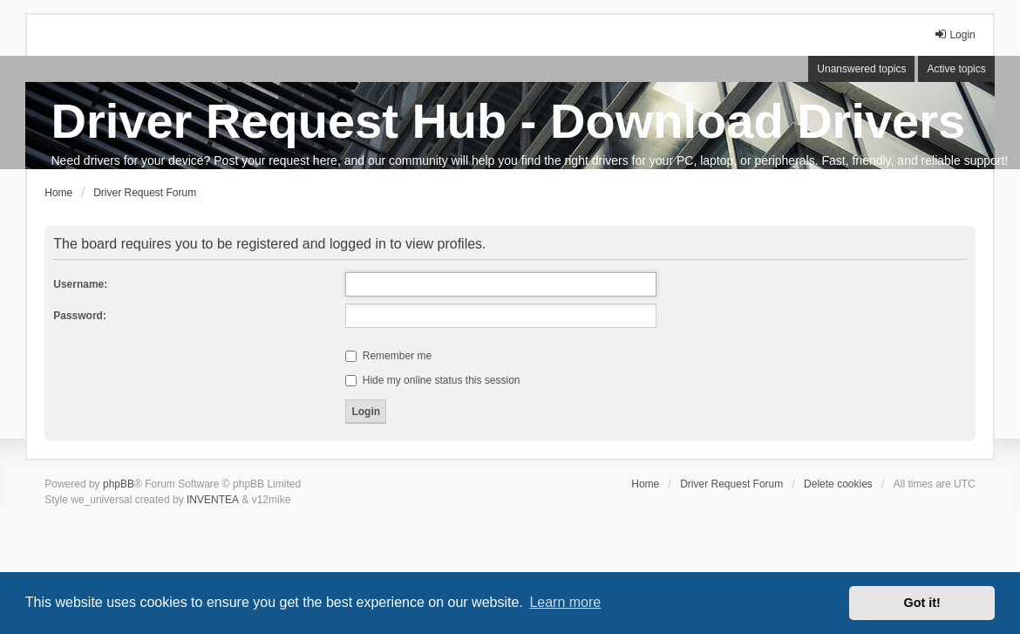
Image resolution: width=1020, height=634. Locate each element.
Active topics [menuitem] (956, 69)
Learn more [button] (565, 602)
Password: (79, 316)
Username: (80, 284)
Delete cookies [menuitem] (838, 484)
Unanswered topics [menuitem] (861, 69)
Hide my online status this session (432, 380)
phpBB (118, 484)
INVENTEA (213, 500)
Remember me (388, 356)
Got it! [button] (922, 603)
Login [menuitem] (954, 34)
